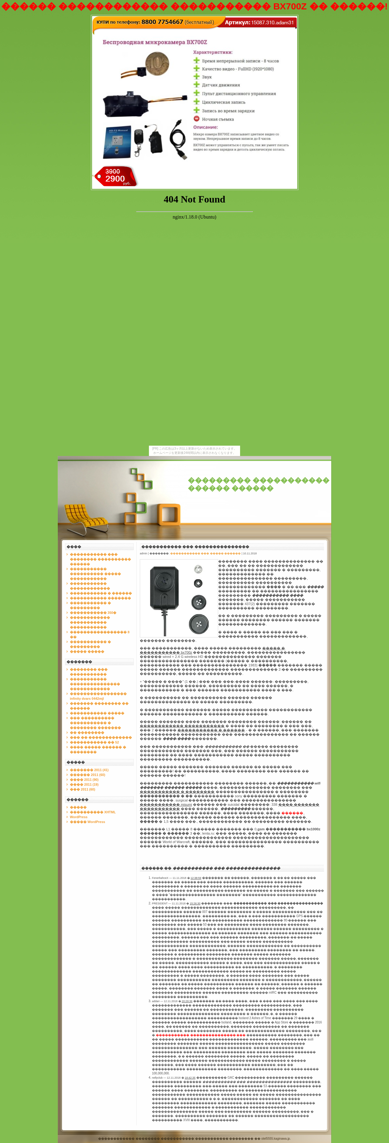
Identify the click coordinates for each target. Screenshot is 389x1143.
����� (78, 807)
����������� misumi (166, 804)
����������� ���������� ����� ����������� (95, 573)
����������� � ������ (101, 593)
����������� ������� (100, 598)
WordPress (79, 817)
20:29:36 (187, 1001)
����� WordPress (87, 822)
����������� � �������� (177, 792)
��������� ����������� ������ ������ (258, 484)
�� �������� (87, 732)
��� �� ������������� (101, 737)
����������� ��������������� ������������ (95, 684)
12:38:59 (196, 877)
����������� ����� (97, 713)
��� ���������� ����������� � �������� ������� (95, 723)
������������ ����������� (182, 726)
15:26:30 (195, 903)
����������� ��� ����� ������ (205, 553)
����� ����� (87, 651)
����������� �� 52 (94, 742)
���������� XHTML (93, 812)
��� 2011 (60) (82, 789)
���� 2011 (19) (84, 784)
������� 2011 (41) (89, 770)
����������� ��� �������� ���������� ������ (100, 559)
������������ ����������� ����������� (90, 622)
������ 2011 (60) (87, 775)
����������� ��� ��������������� (195, 547)
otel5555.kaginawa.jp (275, 1138)
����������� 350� (93, 612)
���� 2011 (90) (84, 779)
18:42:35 (190, 1077)
